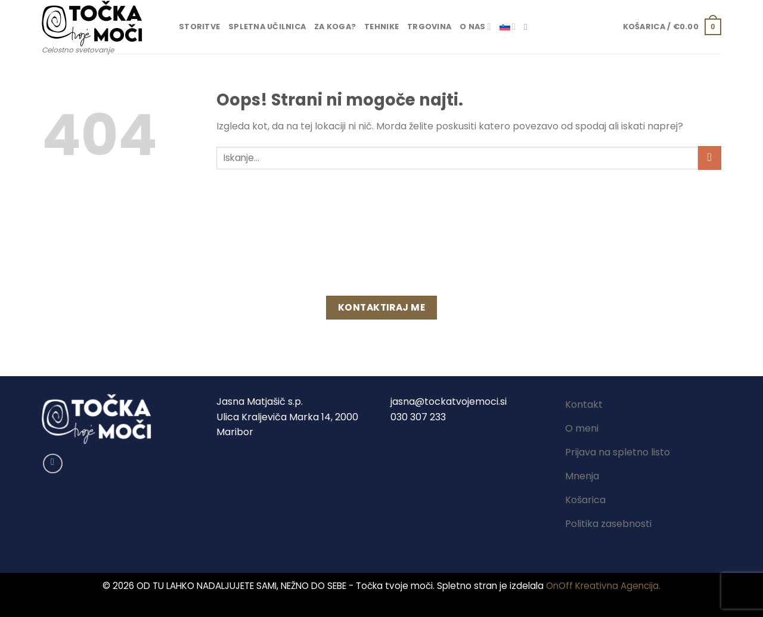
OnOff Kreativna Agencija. (603, 585)
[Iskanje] (528, 26)
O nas (475, 26)
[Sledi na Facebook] (53, 463)
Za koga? (335, 26)
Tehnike (381, 26)
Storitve (199, 26)
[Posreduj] (709, 157)
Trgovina (429, 26)
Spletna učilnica (267, 26)
